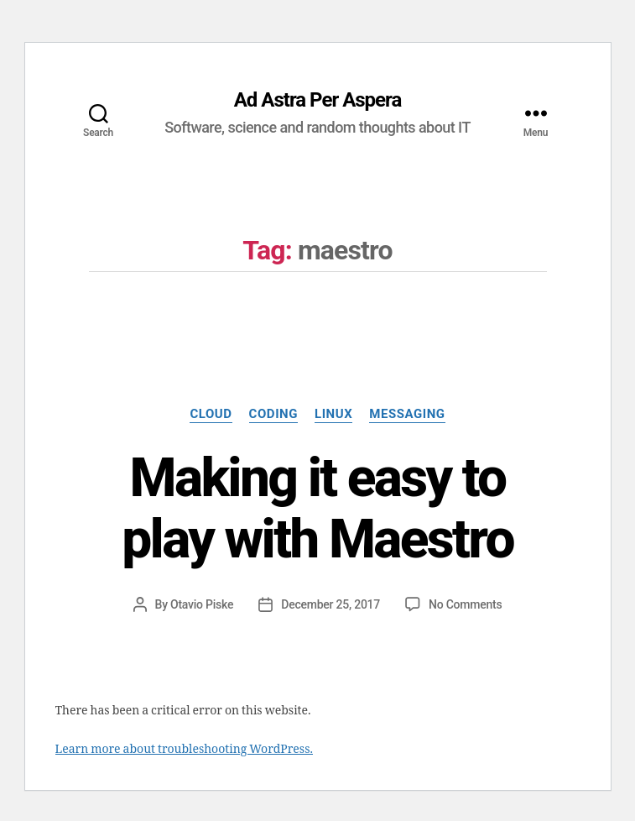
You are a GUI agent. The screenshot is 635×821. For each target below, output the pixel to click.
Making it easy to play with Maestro (317, 509)
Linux (333, 413)
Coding (273, 413)
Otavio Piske (201, 604)
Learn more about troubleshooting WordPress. (184, 749)
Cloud (211, 413)
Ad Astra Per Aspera (318, 100)
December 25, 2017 (330, 604)
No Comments (465, 604)
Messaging (407, 413)
